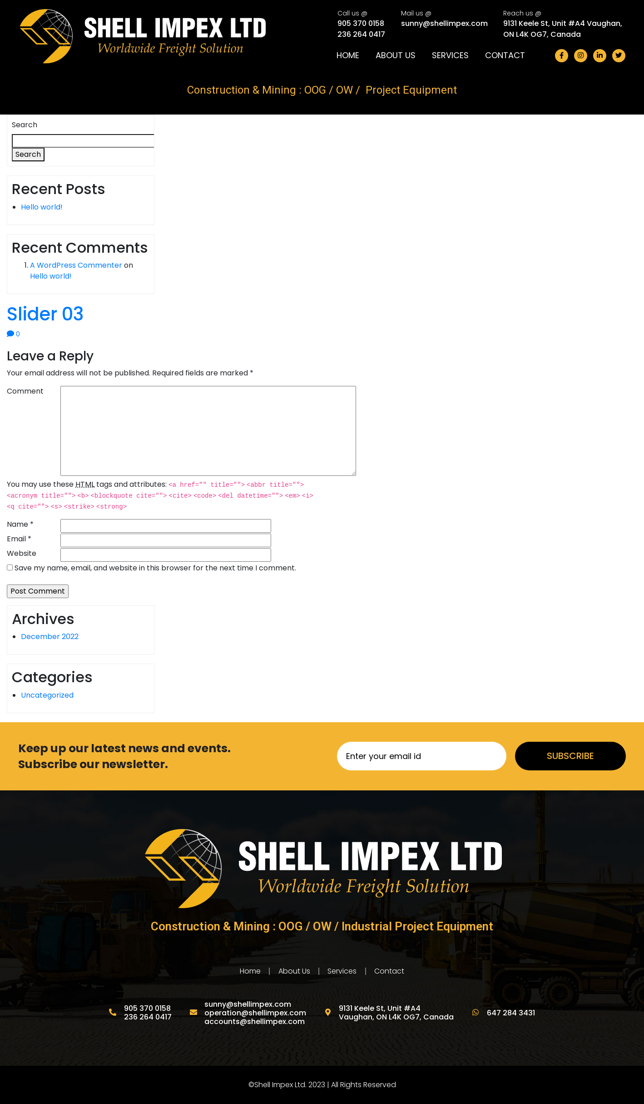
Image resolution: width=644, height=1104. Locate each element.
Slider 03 (45, 314)
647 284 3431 (509, 1013)
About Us (396, 55)
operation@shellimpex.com (255, 1013)
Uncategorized (47, 695)
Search (24, 125)
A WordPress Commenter (76, 265)
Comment (25, 391)
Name (20, 524)
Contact (505, 55)
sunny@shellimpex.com (444, 23)
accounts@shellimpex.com (254, 1021)
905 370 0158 (360, 23)
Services (450, 55)
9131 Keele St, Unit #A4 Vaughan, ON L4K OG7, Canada (562, 28)
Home (348, 55)
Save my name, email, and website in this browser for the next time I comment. (155, 568)
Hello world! (42, 207)
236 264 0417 (361, 34)
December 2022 (50, 636)
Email (19, 539)
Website (21, 553)
